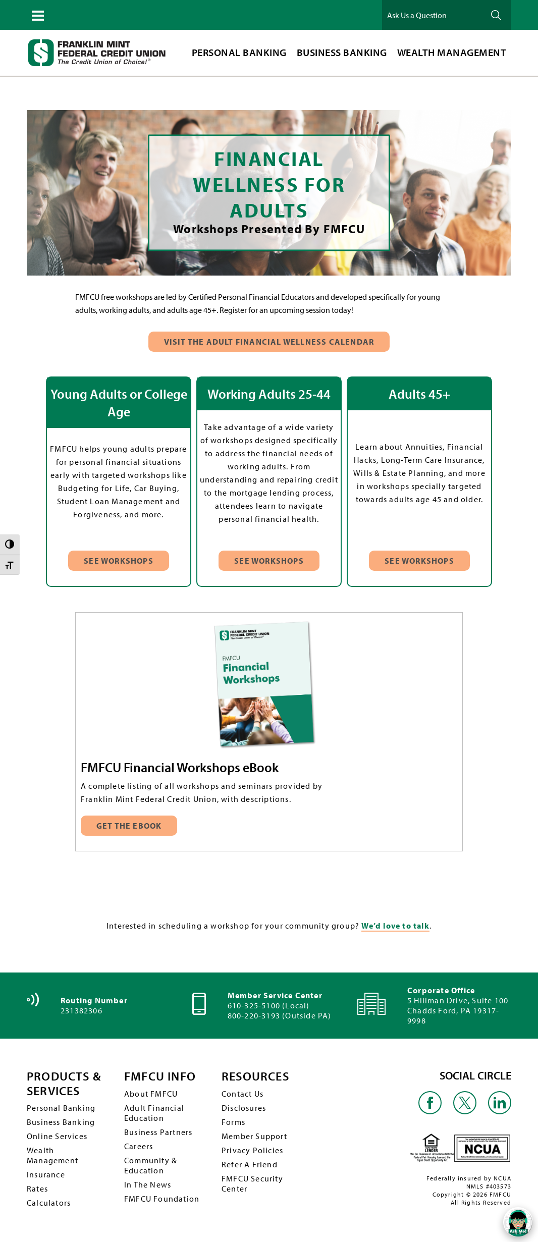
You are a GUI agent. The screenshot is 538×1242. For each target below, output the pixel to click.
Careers (138, 1146)
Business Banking (61, 1122)
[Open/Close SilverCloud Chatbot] (518, 1222)
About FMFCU (151, 1094)
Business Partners (158, 1132)
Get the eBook (130, 826)
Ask (496, 15)
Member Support (254, 1136)
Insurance (46, 1174)
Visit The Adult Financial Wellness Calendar (269, 342)
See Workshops (118, 561)
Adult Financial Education (154, 1113)
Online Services (57, 1136)
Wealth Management (52, 1155)
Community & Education (150, 1165)
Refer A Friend (250, 1164)
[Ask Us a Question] (432, 15)
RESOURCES (255, 1076)
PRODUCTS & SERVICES (64, 1083)
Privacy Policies (252, 1150)
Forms (233, 1122)
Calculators (49, 1203)
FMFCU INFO (160, 1076)
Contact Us (242, 1094)
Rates (37, 1188)
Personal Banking (61, 1108)
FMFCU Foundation (161, 1199)
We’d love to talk (395, 926)
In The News (147, 1184)
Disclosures (244, 1108)
